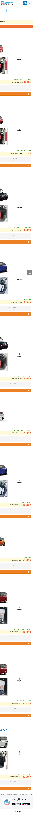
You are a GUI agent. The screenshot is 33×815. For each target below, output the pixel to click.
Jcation (2, 794)
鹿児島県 (16, 794)
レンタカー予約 (9, 794)
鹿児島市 (22, 794)
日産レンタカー (29, 794)
